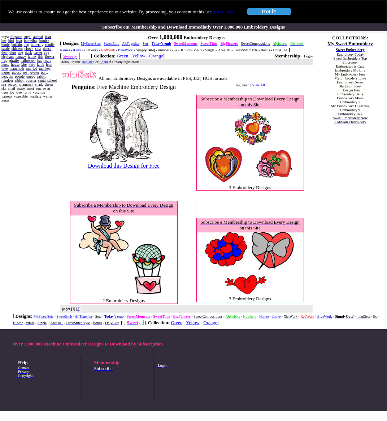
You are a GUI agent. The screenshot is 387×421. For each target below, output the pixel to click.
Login (103, 62)
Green (122, 56)
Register (88, 62)
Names (65, 50)
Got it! (269, 11)
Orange (156, 56)
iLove (77, 50)
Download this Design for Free (123, 166)
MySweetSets (91, 44)
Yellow (138, 56)
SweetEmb (111, 44)
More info (223, 11)
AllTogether (130, 44)
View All (258, 85)
